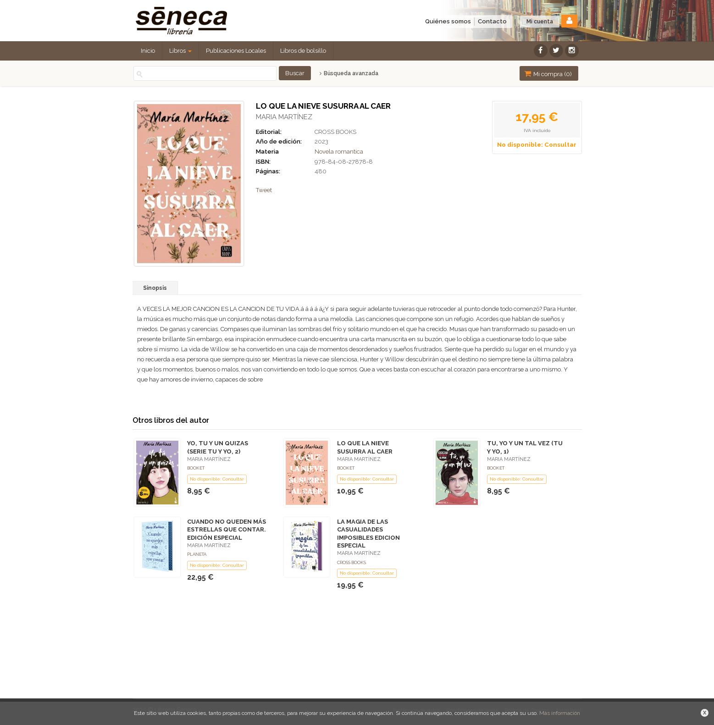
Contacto (492, 21)
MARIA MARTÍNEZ (284, 117)
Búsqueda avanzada (349, 73)
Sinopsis (155, 288)
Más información (559, 713)
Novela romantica (339, 151)
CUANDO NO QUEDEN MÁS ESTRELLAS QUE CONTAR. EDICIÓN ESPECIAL (226, 529)
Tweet (264, 190)
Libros (180, 50)
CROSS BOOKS (335, 131)
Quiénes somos (448, 21)
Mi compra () (548, 73)
